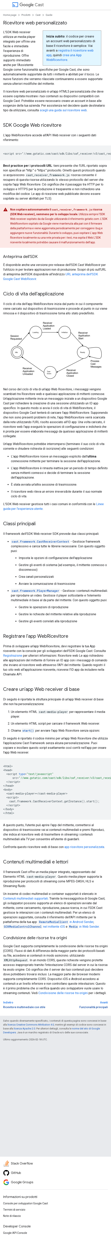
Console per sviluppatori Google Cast (25, 1203)
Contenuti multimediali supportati (25, 898)
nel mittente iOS (34, 926)
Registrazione (12, 655)
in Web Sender (83, 926)
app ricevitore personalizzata (84, 847)
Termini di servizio (14, 1209)
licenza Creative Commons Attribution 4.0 (31, 1024)
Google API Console (15, 1232)
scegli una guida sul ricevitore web (63, 110)
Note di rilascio (12, 1215)
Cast (32, 4)
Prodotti (25, 14)
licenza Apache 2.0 (24, 1028)
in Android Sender (65, 922)
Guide (49, 14)
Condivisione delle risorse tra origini (63, 993)
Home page (9, 14)
